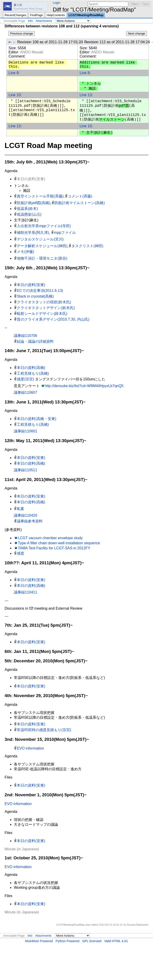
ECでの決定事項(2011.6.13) (40, 291)
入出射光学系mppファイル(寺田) (44, 226)
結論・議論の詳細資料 (35, 341)
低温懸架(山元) (29, 214)
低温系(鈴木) (27, 209)
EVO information (30, 748)
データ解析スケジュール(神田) (42, 246)
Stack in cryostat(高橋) (35, 296)
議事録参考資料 (30, 521)
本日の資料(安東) (31, 179)
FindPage (36, 15)
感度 (20, 553)
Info (30, 21)
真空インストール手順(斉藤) (40, 196)
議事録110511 (25, 470)
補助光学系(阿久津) (33, 233)
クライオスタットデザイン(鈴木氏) (46, 308)
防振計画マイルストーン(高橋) (79, 203)
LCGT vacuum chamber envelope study (50, 538)
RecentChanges (15, 15)
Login (56, 2)
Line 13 (85, 95)
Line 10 (15, 95)
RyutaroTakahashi (137, 924)
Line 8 (14, 73)
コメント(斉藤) (80, 196)
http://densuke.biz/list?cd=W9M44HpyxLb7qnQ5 (84, 386)
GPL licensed (91, 941)
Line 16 (85, 126)
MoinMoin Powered (39, 941)
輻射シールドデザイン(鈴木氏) (42, 314)
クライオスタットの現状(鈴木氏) (44, 302)
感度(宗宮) (25, 379)
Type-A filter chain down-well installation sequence (59, 543)
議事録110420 (25, 515)
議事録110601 (25, 431)
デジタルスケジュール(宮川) (40, 239)
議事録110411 (25, 592)
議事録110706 (25, 336)
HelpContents (56, 15)
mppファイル (65, 233)
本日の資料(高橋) (31, 368)
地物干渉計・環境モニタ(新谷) (42, 258)
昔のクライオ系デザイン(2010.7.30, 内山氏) (53, 319)
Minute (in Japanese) (22, 849)
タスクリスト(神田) (87, 246)
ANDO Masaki (31, 52)
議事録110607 (25, 392)
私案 (20, 509)
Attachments (44, 21)
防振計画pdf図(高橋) (33, 203)
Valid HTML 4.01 (116, 941)
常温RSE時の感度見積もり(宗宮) (44, 730)
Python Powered (67, 941)
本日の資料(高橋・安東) (36, 419)
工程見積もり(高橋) (33, 373)
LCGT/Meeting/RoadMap (86, 15)
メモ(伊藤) (25, 252)
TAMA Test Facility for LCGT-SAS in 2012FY (54, 548)
